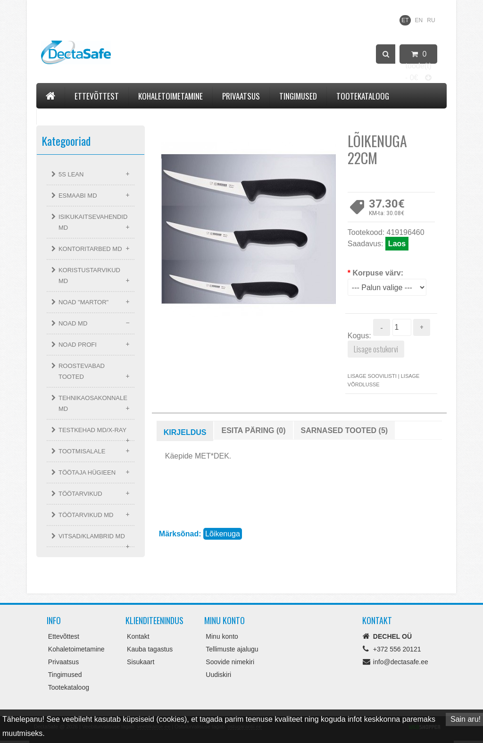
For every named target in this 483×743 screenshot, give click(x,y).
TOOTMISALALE (81, 451)
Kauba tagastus (150, 649)
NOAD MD (72, 323)
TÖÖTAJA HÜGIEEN (87, 472)
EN (419, 20)
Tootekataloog (362, 96)
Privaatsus (241, 96)
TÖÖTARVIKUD (80, 493)
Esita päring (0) (253, 430)
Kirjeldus (185, 432)
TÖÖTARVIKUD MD (86, 514)
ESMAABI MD (77, 195)
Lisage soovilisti (372, 376)
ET (404, 20)
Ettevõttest (97, 96)
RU (431, 20)
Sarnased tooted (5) (344, 430)
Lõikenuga (222, 534)
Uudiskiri (218, 674)
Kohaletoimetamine (170, 96)
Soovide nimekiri (230, 662)
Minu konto (222, 636)
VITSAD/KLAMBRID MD (91, 536)
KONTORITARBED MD (90, 248)
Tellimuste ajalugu (232, 649)
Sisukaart (140, 662)
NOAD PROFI (77, 344)
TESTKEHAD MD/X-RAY (92, 430)
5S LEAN (70, 174)
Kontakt (60, 115)
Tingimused (298, 96)
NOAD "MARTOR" (83, 302)
